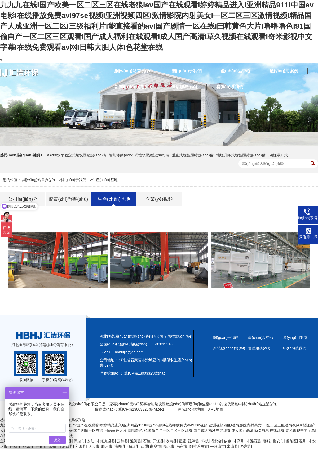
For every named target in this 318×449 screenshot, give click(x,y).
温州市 (304, 441)
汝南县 (171, 441)
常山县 (232, 446)
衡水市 (168, 446)
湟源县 (255, 441)
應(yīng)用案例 (295, 337)
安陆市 (92, 441)
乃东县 (245, 446)
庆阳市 (93, 446)
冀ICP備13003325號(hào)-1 (141, 409)
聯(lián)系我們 (294, 348)
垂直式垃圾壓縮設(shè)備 (193, 155)
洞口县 (67, 446)
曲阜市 (155, 446)
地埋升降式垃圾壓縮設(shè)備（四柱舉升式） (254, 155)
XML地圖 (215, 409)
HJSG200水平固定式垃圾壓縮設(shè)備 (74, 155)
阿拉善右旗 (198, 446)
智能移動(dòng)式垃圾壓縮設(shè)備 (139, 155)
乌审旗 (181, 446)
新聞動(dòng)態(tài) (229, 348)
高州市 (242, 441)
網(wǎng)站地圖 (191, 409)
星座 (182, 441)
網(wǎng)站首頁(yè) (38, 180)
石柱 (147, 441)
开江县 (158, 441)
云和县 (122, 441)
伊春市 (229, 441)
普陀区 (291, 441)
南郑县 (120, 446)
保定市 (79, 441)
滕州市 (106, 446)
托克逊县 (107, 441)
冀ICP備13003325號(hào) (145, 373)
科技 (205, 441)
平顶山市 (217, 446)
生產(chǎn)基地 (105, 180)
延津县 (193, 441)
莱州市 (54, 446)
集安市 (278, 441)
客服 (267, 441)
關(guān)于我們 (73, 180)
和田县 (80, 446)
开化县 (41, 446)
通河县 (135, 441)
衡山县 (133, 446)
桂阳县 (15, 446)
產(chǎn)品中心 (260, 337)
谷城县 (28, 446)
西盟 (144, 446)
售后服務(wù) (259, 348)
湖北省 (216, 441)
